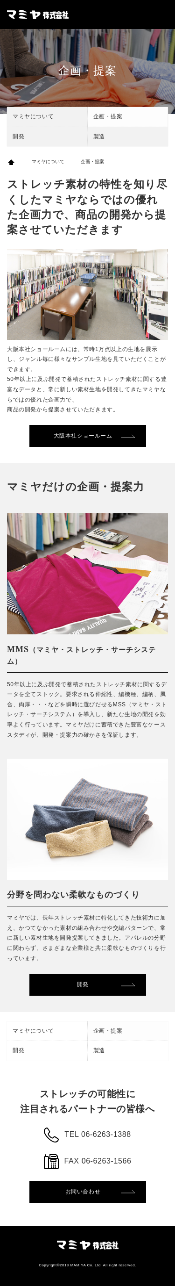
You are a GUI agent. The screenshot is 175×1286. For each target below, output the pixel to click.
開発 (18, 136)
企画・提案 (108, 116)
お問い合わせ (83, 1191)
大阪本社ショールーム (83, 435)
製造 (99, 136)
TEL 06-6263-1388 (97, 1134)
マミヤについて (33, 116)
